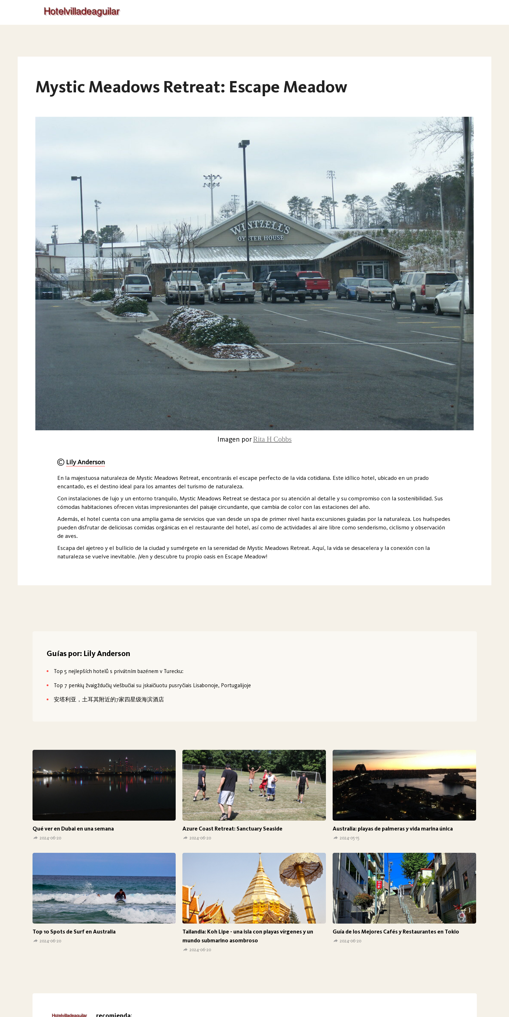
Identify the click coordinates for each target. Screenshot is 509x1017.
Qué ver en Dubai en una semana (73, 828)
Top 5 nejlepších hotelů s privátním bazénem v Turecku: (118, 671)
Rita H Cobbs (272, 439)
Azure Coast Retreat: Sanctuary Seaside (232, 828)
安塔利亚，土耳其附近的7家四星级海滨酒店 (109, 699)
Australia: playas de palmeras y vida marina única (393, 828)
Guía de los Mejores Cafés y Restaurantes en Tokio (396, 931)
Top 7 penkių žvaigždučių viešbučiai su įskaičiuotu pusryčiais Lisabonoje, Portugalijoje (152, 685)
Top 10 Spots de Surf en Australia (74, 931)
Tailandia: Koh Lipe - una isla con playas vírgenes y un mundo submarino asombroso (247, 936)
